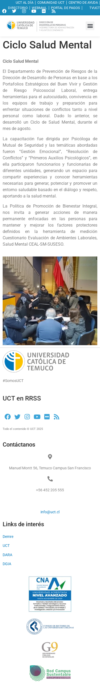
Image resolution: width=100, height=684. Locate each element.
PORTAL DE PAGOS (65, 8)
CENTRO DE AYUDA (83, 2)
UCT (6, 545)
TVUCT (92, 8)
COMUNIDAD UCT (51, 2)
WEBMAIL (39, 8)
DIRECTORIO (18, 8)
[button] (90, 25)
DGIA (7, 564)
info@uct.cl (50, 512)
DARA (7, 555)
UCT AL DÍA (24, 2)
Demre (8, 536)
